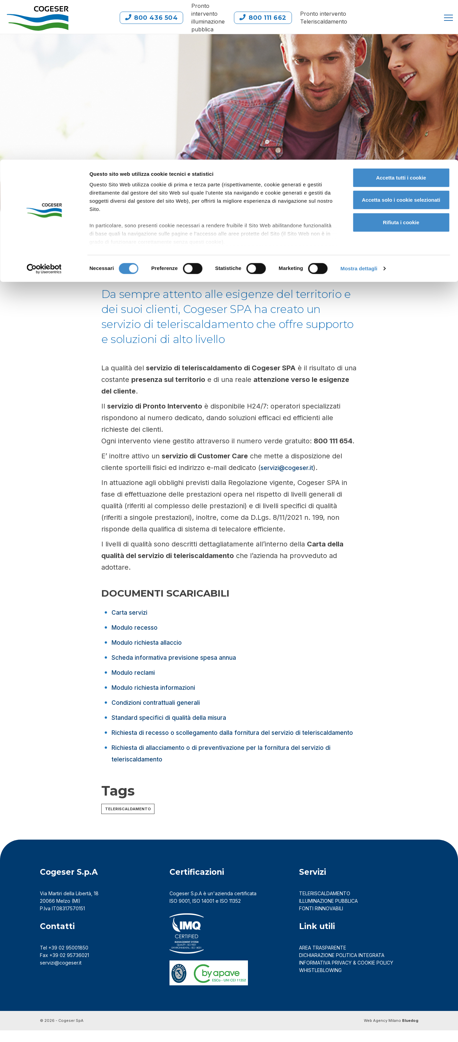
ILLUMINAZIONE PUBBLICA (328, 912)
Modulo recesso (138, 627)
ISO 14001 (203, 912)
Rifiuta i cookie (401, 63)
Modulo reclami (137, 672)
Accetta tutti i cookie (401, 18)
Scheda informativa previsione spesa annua (182, 657)
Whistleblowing (321, 982)
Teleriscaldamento (128, 820)
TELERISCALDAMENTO (324, 905)
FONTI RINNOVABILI (321, 920)
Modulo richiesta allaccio (152, 642)
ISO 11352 (230, 912)
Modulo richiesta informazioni (159, 687)
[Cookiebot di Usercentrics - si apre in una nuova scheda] (44, 109)
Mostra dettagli (358, 109)
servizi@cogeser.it (290, 467)
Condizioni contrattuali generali (162, 702)
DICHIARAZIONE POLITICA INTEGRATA (341, 967)
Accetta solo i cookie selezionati (401, 40)
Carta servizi (132, 612)
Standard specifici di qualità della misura (176, 717)
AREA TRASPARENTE (322, 959)
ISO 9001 (179, 912)
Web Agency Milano (382, 1032)
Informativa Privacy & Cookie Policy (346, 974)
